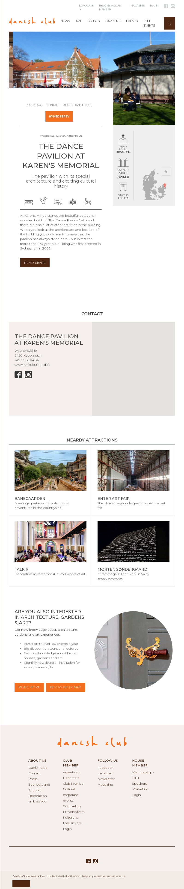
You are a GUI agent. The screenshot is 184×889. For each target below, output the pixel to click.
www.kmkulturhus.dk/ (32, 364)
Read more (29, 687)
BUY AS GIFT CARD (65, 687)
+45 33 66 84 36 (27, 360)
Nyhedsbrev (59, 116)
